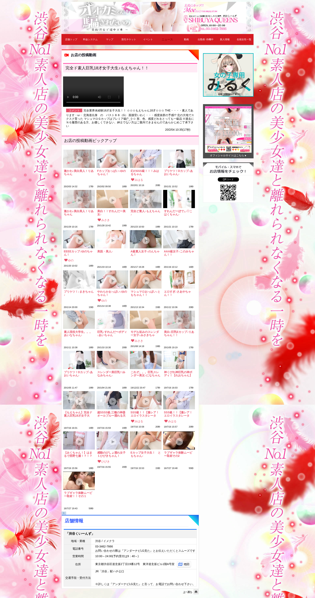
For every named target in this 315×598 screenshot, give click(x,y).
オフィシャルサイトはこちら (227, 155)
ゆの (71, 260)
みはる (139, 179)
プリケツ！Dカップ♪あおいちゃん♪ (178, 172)
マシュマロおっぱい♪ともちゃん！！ (145, 293)
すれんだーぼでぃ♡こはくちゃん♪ (178, 213)
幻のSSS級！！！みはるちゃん (145, 172)
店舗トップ (71, 39)
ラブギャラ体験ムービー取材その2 (178, 454)
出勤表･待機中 (206, 39)
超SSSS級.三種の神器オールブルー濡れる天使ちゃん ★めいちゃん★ (111, 414)
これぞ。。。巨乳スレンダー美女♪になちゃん (145, 374)
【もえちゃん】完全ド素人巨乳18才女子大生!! (78, 414)
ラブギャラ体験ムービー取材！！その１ (78, 494)
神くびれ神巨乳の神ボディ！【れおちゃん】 (178, 374)
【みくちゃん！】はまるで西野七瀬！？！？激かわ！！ (78, 454)
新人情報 (225, 39)
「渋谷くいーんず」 (80, 533)
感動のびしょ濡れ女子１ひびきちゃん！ (111, 454)
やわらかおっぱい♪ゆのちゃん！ (112, 293)
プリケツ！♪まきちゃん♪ (79, 293)
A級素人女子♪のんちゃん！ (145, 253)
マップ (109, 39)
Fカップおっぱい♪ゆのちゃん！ (111, 172)
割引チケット (129, 39)
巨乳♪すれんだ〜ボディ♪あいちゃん (112, 333)
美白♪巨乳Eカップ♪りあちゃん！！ (179, 333)
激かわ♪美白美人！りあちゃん (79, 172)
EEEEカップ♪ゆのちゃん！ (78, 253)
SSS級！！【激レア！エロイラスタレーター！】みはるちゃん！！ (145, 414)
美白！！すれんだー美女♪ (111, 213)
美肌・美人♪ (105, 251)
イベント (148, 39)
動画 (186, 39)
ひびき (105, 461)
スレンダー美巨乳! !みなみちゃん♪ (111, 374)
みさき (105, 220)
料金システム (90, 39)
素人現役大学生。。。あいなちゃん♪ (78, 333)
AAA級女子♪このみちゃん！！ (179, 253)
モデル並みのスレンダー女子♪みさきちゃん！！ (145, 333)
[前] (64, 512)
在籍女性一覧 (244, 39)
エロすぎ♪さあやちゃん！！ (177, 293)
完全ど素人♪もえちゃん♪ (145, 213)
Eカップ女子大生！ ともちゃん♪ (146, 454)
